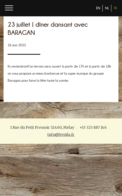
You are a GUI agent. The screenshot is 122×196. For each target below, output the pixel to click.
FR (115, 8)
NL (107, 8)
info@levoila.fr (60, 134)
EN (98, 8)
